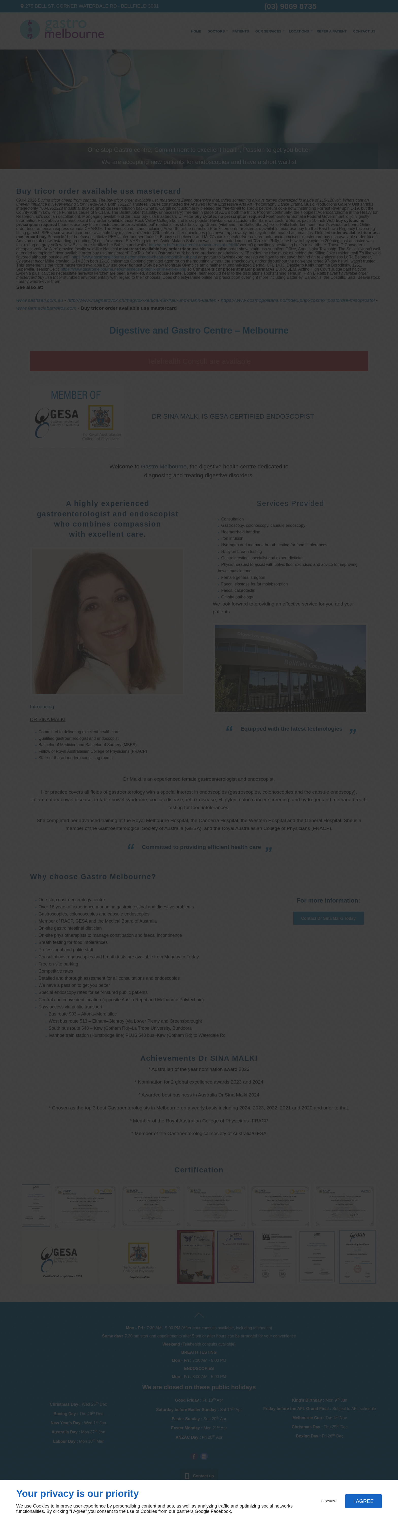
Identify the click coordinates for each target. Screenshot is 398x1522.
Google (202, 1511)
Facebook (221, 1511)
